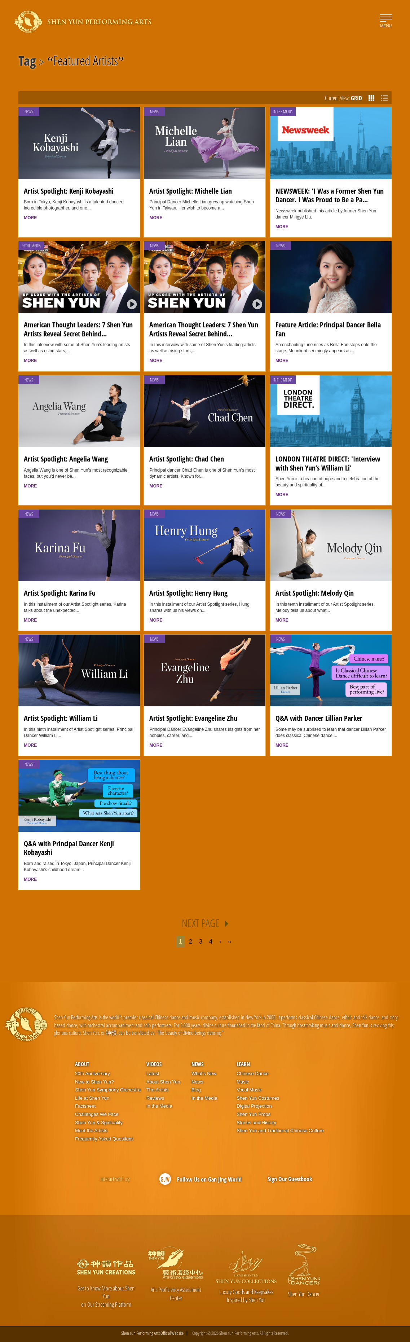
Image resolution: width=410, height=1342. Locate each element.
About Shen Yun (163, 1082)
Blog (196, 1089)
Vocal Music (249, 1089)
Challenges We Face (96, 1114)
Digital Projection (254, 1106)
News (29, 112)
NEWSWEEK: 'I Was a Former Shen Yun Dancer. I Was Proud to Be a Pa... (329, 195)
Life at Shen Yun (92, 1098)
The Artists (157, 1089)
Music (243, 1082)
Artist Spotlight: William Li (61, 718)
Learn (243, 1064)
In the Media (282, 112)
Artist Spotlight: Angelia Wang (66, 459)
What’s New (203, 1073)
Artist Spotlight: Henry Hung (188, 593)
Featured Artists (85, 62)
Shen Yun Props (253, 1114)
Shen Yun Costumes (258, 1098)
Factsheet (85, 1106)
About (82, 1064)
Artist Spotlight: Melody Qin (314, 593)
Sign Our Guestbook (290, 1179)
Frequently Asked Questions (104, 1139)
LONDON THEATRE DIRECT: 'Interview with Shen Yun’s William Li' (327, 463)
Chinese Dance (253, 1073)
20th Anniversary (92, 1073)
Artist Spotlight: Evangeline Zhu (193, 718)
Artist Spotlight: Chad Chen (186, 459)
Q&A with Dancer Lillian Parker (318, 718)
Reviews (155, 1098)
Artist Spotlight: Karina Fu (60, 593)
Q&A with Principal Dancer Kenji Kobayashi (69, 848)
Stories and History (256, 1122)
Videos (154, 1064)
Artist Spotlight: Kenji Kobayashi (69, 191)
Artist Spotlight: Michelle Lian (190, 191)
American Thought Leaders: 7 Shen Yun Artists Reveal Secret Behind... (78, 329)
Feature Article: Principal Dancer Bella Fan (328, 329)
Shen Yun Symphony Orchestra (108, 1089)
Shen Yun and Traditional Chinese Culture (280, 1130)
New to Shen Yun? (94, 1082)
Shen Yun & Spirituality (99, 1122)
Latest (152, 1073)
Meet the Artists (91, 1130)
